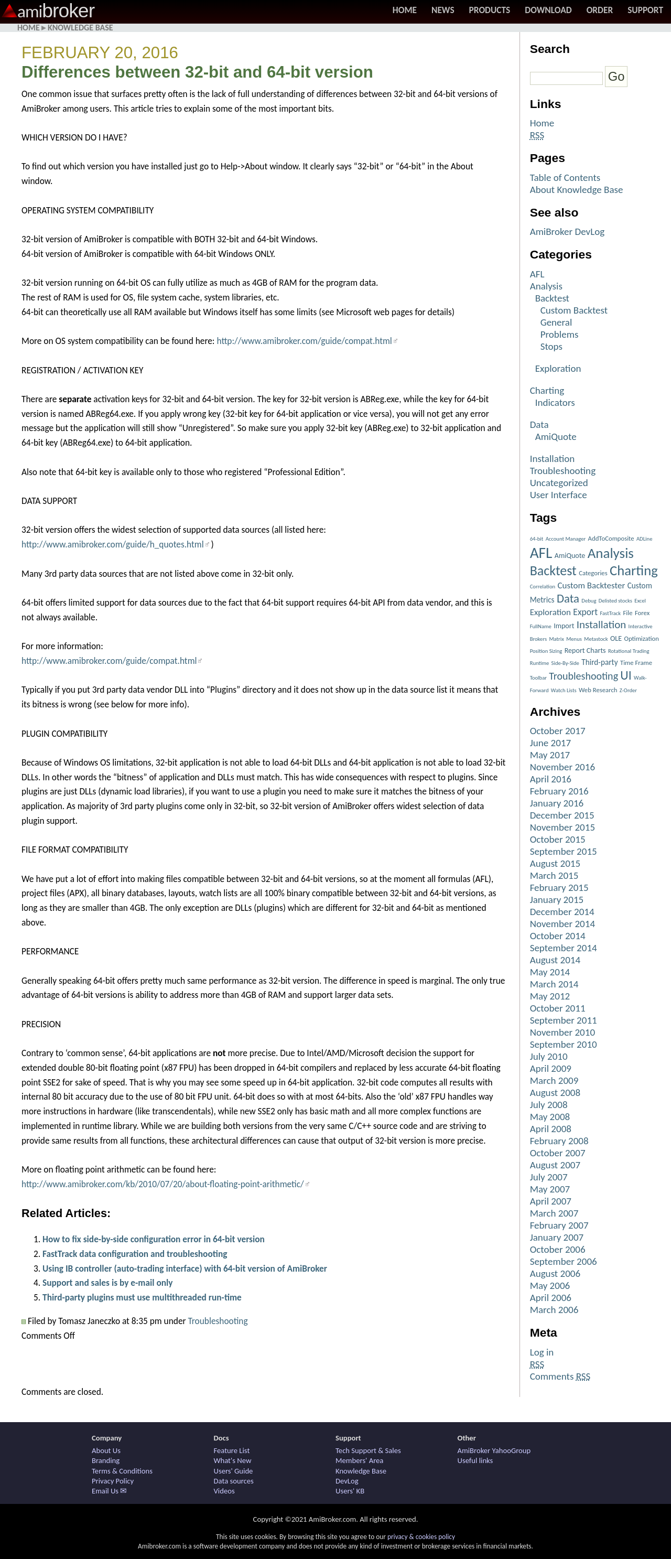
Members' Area (359, 1460)
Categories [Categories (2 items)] (593, 573)
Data (539, 424)
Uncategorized (559, 483)
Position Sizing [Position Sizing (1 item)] (546, 651)
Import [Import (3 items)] (564, 625)
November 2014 (562, 924)
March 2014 (554, 984)
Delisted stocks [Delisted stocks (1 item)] (615, 600)
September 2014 (563, 948)
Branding (106, 1460)
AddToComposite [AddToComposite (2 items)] (611, 538)
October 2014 (558, 936)
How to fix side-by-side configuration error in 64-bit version (153, 1239)
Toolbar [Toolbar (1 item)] (538, 677)
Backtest (552, 298)
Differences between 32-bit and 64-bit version (197, 72)
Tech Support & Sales (368, 1450)
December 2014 (562, 912)
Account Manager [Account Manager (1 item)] (566, 538)
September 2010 (563, 1044)
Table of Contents (565, 177)
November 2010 (562, 1032)
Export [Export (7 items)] (585, 612)
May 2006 (550, 1286)
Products (490, 10)
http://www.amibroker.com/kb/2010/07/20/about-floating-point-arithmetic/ (162, 1184)
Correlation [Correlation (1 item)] (543, 586)
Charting (547, 390)
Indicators (555, 402)
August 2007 (555, 1165)
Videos (224, 1491)
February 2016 (559, 791)
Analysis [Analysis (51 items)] (611, 553)
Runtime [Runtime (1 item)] (539, 663)
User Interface (558, 495)
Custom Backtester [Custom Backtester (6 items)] (591, 585)
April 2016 (550, 779)
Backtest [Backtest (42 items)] (553, 570)
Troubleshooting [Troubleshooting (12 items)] (583, 676)
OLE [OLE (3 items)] (616, 638)
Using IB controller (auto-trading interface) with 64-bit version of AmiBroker (184, 1268)
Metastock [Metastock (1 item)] (596, 639)
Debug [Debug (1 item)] (588, 600)
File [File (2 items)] (628, 613)
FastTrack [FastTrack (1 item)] (610, 613)
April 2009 (550, 1068)
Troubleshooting (217, 1321)
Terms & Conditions (122, 1471)
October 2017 (558, 731)
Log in (542, 1352)
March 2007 (554, 1213)
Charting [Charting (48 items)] (634, 570)
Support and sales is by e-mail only (107, 1282)
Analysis (546, 286)
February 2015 (559, 887)
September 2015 (563, 851)
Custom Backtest (574, 310)
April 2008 (550, 1129)
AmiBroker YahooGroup (494, 1450)
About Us (106, 1450)
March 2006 (554, 1310)
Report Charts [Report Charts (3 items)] (585, 650)
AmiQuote (556, 437)
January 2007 (557, 1237)
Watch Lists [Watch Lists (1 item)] (564, 690)
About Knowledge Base (576, 190)
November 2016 (562, 767)
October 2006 (558, 1249)
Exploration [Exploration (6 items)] (550, 612)
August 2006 (555, 1273)
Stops (551, 346)
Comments (560, 1376)
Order (600, 10)
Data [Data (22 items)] (568, 598)
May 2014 (550, 972)
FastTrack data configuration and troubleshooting (134, 1254)
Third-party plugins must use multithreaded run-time (142, 1297)
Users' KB (350, 1491)
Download (548, 10)
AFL (537, 274)
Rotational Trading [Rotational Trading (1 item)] (629, 651)
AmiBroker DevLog (567, 231)
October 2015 (558, 839)
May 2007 (550, 1189)
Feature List (232, 1450)
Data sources (234, 1481)
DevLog (347, 1481)
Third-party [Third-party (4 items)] (599, 662)
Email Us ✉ (109, 1491)
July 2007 (549, 1177)
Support (645, 10)
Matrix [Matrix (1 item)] (556, 639)
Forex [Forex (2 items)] (642, 613)
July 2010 (549, 1056)
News (442, 10)
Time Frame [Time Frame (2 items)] (636, 662)
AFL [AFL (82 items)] (541, 552)
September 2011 (563, 1020)
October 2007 (558, 1153)
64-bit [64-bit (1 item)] (537, 538)
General (556, 322)
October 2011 (558, 1008)
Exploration (558, 368)
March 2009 (554, 1080)
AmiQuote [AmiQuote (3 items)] (570, 555)
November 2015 (562, 827)
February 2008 (559, 1141)
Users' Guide (233, 1471)
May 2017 (550, 755)
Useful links (475, 1460)
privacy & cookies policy (421, 1536)
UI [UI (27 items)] (625, 675)
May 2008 (550, 1117)
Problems (559, 334)
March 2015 (554, 875)
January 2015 (557, 900)
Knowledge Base (80, 28)
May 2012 (550, 996)
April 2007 (550, 1201)
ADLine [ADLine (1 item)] (644, 538)
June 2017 (550, 743)
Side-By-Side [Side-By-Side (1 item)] (565, 663)
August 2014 (555, 960)
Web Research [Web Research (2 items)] (598, 690)
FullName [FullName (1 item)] (540, 626)
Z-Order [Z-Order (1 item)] (628, 690)
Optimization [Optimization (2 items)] (641, 638)
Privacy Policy (113, 1481)
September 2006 (563, 1261)
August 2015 (555, 863)
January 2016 (557, 803)
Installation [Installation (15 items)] (601, 624)
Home (405, 10)
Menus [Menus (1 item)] (574, 639)
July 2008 (549, 1105)
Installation (552, 459)
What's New (233, 1460)
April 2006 (550, 1298)
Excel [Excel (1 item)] (640, 600)
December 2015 (562, 815)
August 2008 (555, 1093)
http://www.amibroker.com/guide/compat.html (304, 341)
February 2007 (559, 1225)
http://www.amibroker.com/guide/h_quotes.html (112, 544)
